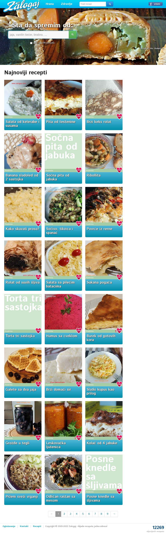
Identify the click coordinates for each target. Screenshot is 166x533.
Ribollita (94, 175)
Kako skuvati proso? (22, 229)
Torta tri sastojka (23, 303)
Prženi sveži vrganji (22, 496)
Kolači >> (159, 48)
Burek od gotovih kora (101, 338)
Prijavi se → (155, 4)
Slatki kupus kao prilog (100, 391)
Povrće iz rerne (99, 229)
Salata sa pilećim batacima (60, 284)
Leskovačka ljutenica (56, 445)
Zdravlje (66, 4)
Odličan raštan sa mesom (60, 498)
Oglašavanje (9, 526)
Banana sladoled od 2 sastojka (22, 177)
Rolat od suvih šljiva (23, 282)
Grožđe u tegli (18, 443)
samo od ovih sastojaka (42, 43)
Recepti (37, 526)
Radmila (8, 117)
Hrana (50, 4)
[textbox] (92, 4)
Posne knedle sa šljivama (104, 472)
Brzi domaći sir (58, 389)
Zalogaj (22, 6)
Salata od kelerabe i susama (22, 124)
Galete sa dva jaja (21, 389)
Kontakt (24, 526)
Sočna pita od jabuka (61, 147)
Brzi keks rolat (99, 122)
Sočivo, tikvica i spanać (59, 231)
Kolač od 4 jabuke (102, 443)
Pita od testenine (60, 122)
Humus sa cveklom (61, 336)
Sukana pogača (99, 282)
